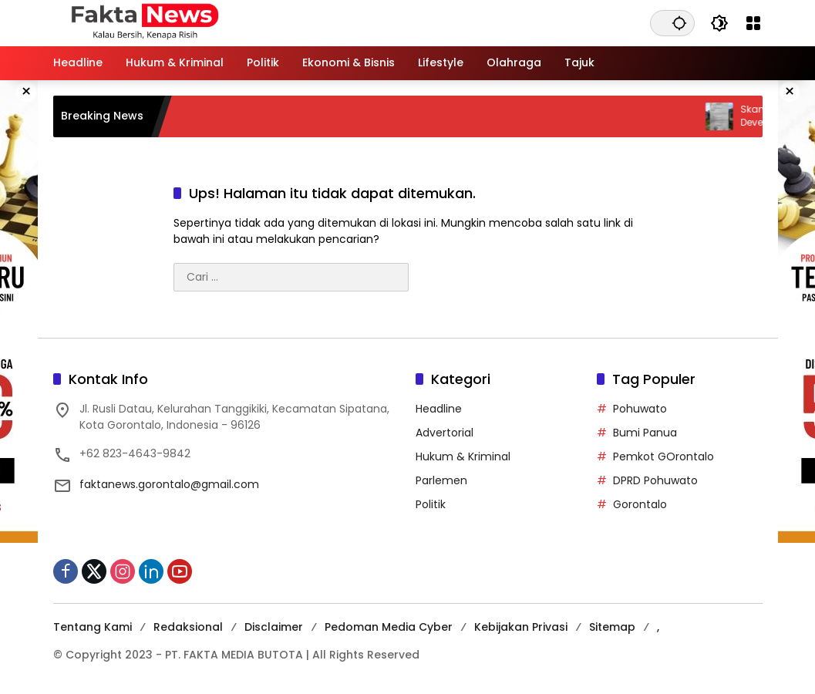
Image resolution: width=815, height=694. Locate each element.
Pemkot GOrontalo (663, 456)
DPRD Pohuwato (655, 480)
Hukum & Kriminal (463, 456)
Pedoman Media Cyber (389, 627)
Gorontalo (640, 504)
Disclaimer (273, 627)
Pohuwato (640, 408)
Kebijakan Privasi (520, 627)
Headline (439, 408)
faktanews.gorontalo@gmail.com (169, 484)
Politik (431, 504)
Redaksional (188, 627)
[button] (679, 22)
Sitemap (612, 627)
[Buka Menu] (753, 23)
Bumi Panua (645, 432)
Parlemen (441, 480)
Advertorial (444, 432)
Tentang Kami (92, 627)
